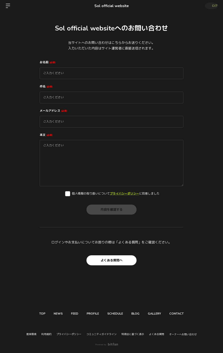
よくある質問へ (111, 260)
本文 (46, 135)
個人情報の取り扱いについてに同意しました (116, 194)
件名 (46, 87)
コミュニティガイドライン (101, 334)
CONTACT (184, 314)
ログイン (210, 6)
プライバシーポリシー (124, 194)
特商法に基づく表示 (133, 334)
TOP (35, 314)
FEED (71, 314)
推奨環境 (31, 334)
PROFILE (92, 314)
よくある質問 (156, 334)
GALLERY (159, 314)
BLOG (138, 314)
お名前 (48, 62)
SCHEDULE (116, 314)
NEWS (52, 314)
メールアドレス (53, 111)
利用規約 (46, 334)
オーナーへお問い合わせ (183, 334)
